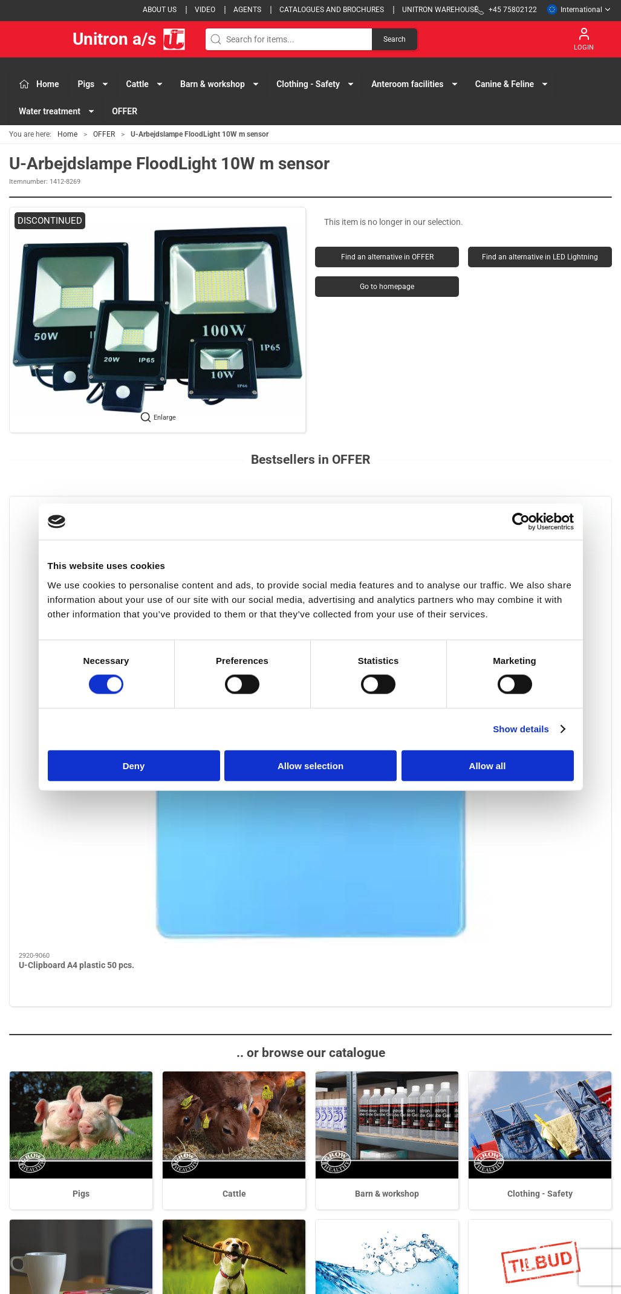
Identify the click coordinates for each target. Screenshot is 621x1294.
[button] (157, 320)
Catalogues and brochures (331, 9)
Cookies (440, 1150)
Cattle (234, 898)
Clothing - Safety (540, 898)
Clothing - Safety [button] (315, 84)
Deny (134, 765)
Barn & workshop (387, 898)
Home (67, 134)
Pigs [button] (94, 84)
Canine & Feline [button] (512, 84)
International (579, 9)
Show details (521, 729)
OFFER (124, 111)
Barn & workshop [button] (220, 84)
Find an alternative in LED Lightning (540, 257)
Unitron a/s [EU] (97, 39)
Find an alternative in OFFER (387, 257)
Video (205, 9)
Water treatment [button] (57, 111)
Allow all (487, 765)
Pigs (81, 898)
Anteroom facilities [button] (414, 84)
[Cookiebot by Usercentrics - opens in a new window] (521, 522)
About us (160, 9)
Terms (436, 1132)
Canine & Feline (234, 1047)
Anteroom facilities (81, 1047)
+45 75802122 (36, 1161)
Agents (247, 9)
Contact (440, 1115)
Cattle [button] (145, 84)
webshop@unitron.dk (49, 1174)
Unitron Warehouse (440, 9)
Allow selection (310, 765)
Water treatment (387, 1047)
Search (394, 39)
